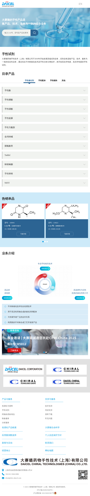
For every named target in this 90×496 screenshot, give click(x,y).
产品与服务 (7, 399)
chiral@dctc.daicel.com (13, 478)
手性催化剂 (29, 80)
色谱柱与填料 (7, 406)
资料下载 (48, 414)
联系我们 (49, 443)
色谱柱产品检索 (9, 427)
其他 (63, 80)
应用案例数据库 (9, 435)
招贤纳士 (6, 450)
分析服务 (5, 423)
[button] (43, 241)
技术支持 (48, 406)
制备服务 (5, 418)
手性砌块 (53, 80)
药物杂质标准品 (8, 414)
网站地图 (49, 450)
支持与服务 (50, 399)
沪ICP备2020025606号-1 (45, 490)
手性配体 (42, 80)
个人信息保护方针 (53, 435)
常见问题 (48, 418)
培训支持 (48, 410)
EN (80, 3)
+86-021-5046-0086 (12, 474)
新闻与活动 (7, 443)
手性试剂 (5, 410)
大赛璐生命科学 (52, 427)
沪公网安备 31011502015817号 (45, 493)
